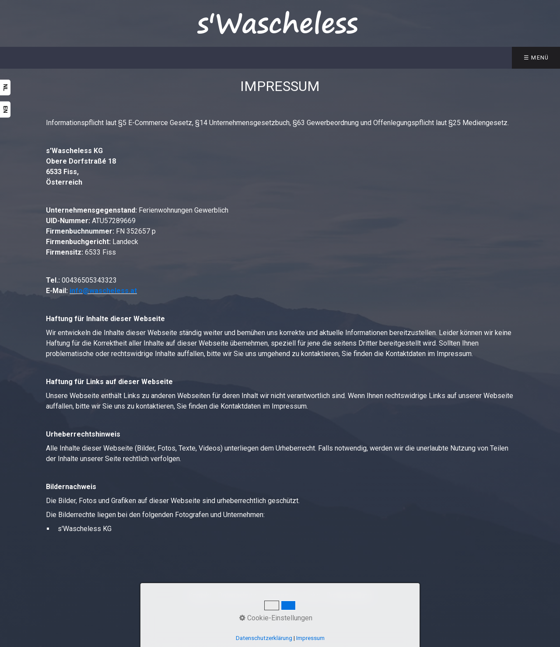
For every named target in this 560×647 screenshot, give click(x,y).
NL (5, 87)
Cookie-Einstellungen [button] (275, 618)
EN (5, 109)
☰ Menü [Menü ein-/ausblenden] (536, 57)
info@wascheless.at (103, 291)
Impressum (310, 638)
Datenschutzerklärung (264, 638)
